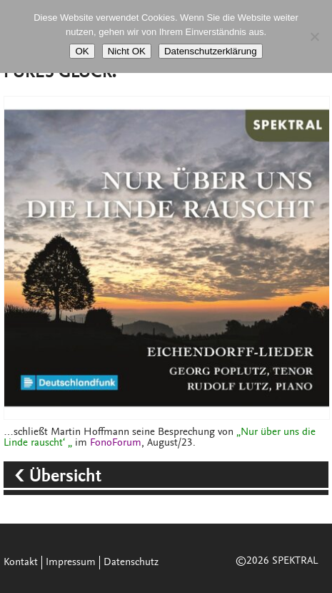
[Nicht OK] (314, 36)
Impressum (71, 562)
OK (82, 51)
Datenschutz (131, 562)
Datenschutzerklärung (210, 51)
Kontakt (21, 562)
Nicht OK (127, 51)
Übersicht (67, 477)
